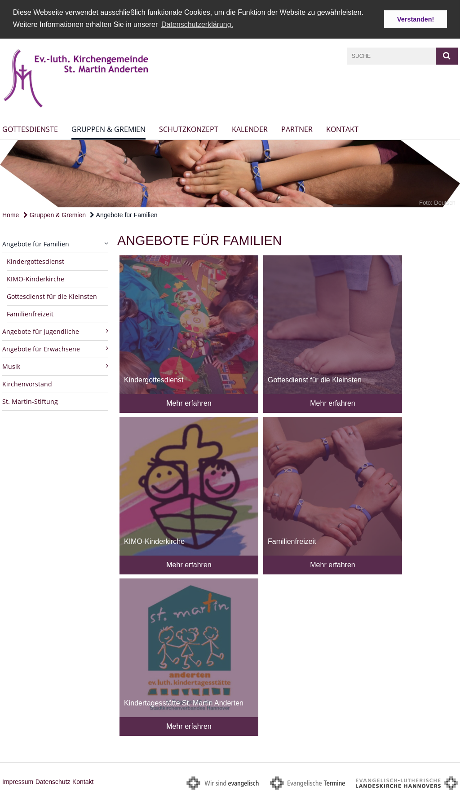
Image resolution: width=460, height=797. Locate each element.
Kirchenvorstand (27, 383)
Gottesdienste (30, 129)
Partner (297, 129)
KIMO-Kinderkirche (35, 278)
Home (10, 214)
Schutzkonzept (188, 129)
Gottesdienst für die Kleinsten (52, 296)
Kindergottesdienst (35, 261)
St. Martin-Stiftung (30, 401)
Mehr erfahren (189, 403)
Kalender (250, 129)
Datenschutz (53, 781)
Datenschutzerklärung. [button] (197, 24)
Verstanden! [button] (415, 19)
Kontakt (342, 129)
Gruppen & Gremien (108, 129)
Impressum (17, 781)
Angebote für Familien (123, 214)
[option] (230, 173)
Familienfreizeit (30, 313)
